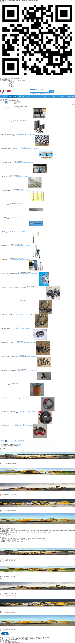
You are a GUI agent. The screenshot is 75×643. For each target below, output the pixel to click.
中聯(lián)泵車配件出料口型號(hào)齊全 (8, 411)
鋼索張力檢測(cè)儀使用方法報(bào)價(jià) (9, 148)
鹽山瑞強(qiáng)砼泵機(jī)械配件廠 (27, 397)
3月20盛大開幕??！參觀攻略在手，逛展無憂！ (8, 540)
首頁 (1, 80)
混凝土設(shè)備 (11, 81)
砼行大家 (37, 96)
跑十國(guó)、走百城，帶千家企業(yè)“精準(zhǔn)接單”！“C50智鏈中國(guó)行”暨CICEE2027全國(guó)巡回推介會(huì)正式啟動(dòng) (22, 538)
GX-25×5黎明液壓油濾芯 (5, 107)
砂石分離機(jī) (49, 93)
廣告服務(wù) (43, 637)
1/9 (1, 440)
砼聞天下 (10, 84)
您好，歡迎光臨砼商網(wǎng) (5, 79)
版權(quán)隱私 (18, 637)
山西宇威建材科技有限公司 (10, 528)
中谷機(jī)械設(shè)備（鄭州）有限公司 (15, 175)
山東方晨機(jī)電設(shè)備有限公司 (5, 532)
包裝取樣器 (3, 231)
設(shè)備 (6, 101)
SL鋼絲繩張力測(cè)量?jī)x (6, 162)
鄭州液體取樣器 (4, 259)
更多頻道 (10, 80)
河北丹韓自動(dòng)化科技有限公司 (6, 535)
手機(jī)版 (37, 40)
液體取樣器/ (3, 176)
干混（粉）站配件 (17, 101)
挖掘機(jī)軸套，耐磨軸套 (5, 328)
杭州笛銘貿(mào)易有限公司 (4, 533)
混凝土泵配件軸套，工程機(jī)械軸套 (8, 370)
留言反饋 (50, 637)
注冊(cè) (6, 80)
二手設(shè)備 (11, 82)
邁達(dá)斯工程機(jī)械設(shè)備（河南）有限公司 (8, 529)
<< (3, 440)
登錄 (3, 80)
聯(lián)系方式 (25, 107)
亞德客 (35, 93)
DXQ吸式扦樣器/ (4, 245)
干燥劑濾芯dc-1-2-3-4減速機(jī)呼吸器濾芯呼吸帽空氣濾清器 (12, 287)
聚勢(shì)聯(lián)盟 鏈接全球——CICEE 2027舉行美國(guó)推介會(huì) (11, 541)
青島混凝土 (32, 93)
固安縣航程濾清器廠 (30, 286)
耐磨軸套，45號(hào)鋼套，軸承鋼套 (8, 356)
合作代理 (9, 637)
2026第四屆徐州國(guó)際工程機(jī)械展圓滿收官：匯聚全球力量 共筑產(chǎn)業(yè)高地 (15, 539)
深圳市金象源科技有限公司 (24, 147)
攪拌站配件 (16, 100)
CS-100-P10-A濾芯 (4, 384)
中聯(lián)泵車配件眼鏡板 (5, 425)
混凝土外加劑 (7, 103)
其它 (15, 103)
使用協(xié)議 (23, 637)
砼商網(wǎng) (19, 445)
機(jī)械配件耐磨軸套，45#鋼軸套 (7, 342)
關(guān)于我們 (4, 637)
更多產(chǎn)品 (30, 107)
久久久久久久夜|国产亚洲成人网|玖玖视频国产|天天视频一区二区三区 (11, 642)
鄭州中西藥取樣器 (4, 190)
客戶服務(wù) (13, 637)
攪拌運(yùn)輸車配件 (17, 102)
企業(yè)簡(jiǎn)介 (20, 107)
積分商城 (47, 637)
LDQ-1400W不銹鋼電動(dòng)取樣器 (8, 273)
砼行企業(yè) (11, 83)
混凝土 (6, 102)
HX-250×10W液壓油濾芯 (5, 120)
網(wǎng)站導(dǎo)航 (21, 80)
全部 (5, 100)
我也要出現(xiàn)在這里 (70, 544)
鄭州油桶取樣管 (4, 204)
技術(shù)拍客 (11, 86)
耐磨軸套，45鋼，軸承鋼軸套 (6, 314)
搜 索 (52, 91)
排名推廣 (38, 637)
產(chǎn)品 (5, 99)
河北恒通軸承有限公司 (23, 300)
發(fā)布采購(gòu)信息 (17, 444)
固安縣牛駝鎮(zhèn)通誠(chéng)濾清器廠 (20, 106)
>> (23, 440)
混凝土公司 (44, 93)
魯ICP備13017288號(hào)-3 (4, 640)
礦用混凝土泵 (39, 93)
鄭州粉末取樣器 (4, 217)
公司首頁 (15, 107)
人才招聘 (10, 85)
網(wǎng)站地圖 (34, 637)
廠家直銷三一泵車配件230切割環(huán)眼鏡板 (9, 397)
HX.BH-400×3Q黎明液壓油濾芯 (7, 134)
